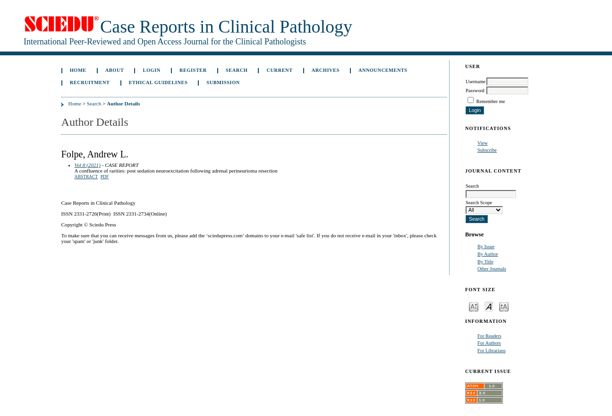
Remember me (490, 101)
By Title (485, 261)
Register (193, 70)
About (114, 70)
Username (475, 81)
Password (475, 90)
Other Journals (491, 268)
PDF (105, 176)
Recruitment (90, 82)
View (482, 143)
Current (280, 70)
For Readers (489, 335)
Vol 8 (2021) (88, 165)
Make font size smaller (473, 306)
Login (152, 70)
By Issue (485, 246)
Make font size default (488, 306)
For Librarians (491, 350)
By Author (487, 254)
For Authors (489, 343)
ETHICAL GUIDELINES (158, 82)
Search (236, 70)
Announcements (383, 70)
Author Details (123, 103)
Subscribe (487, 150)
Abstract (86, 176)
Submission (222, 82)
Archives (326, 70)
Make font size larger (504, 306)
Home (78, 70)
